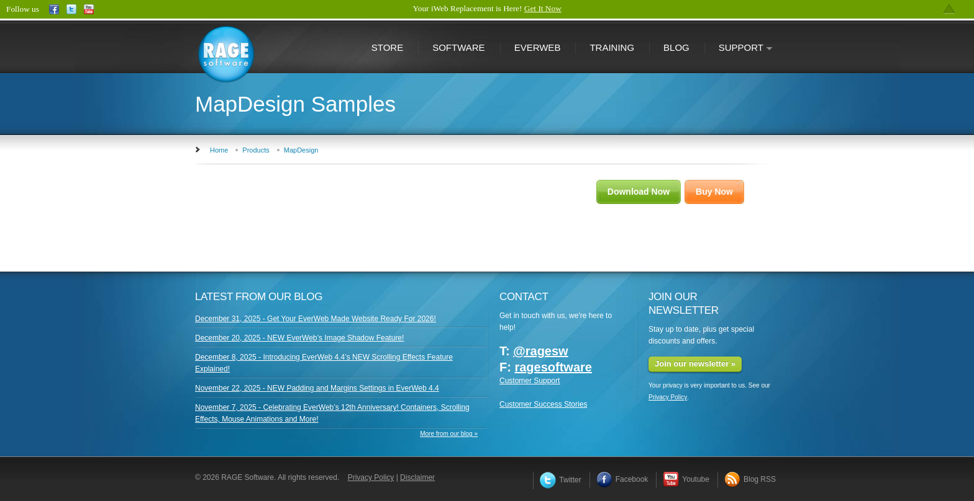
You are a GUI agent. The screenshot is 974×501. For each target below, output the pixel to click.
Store (387, 47)
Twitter (560, 480)
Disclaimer (417, 477)
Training (611, 47)
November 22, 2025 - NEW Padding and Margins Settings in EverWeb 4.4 (317, 388)
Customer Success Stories (543, 404)
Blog (676, 47)
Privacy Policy (668, 397)
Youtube (686, 479)
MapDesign (301, 150)
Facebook (622, 479)
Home (219, 150)
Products (255, 150)
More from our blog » (449, 433)
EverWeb (537, 47)
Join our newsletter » (695, 363)
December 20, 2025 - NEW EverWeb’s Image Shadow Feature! (299, 338)
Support (738, 48)
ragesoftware (553, 367)
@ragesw (540, 351)
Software (458, 47)
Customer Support (529, 380)
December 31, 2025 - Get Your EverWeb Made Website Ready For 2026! (315, 318)
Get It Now (543, 8)
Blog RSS (750, 479)
